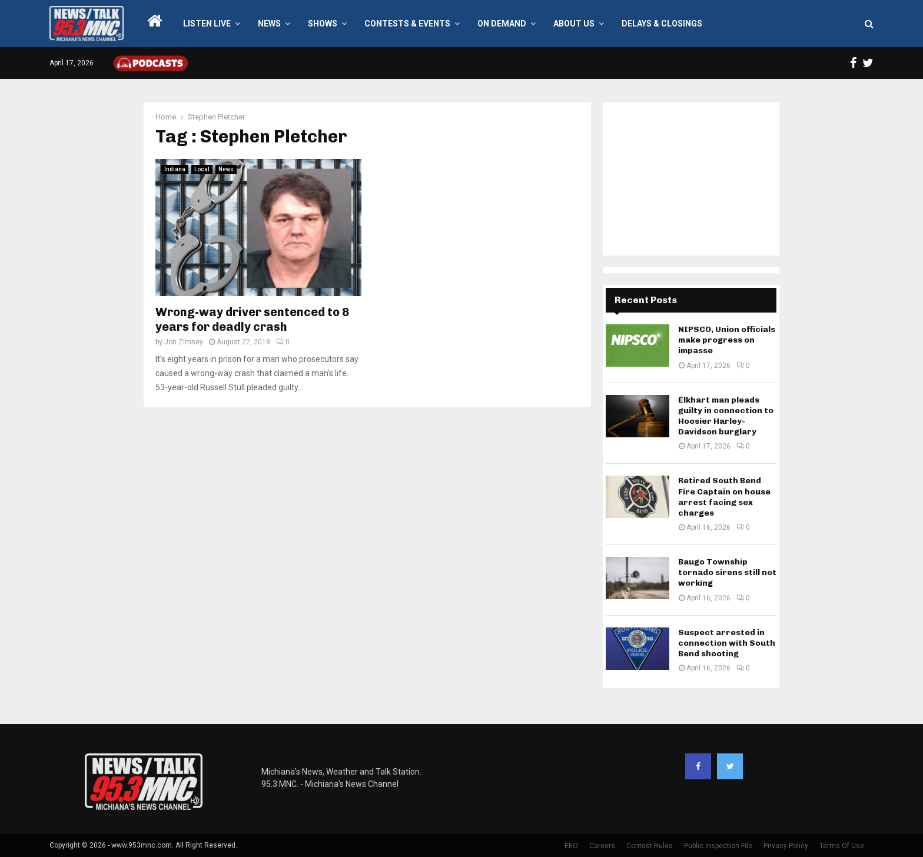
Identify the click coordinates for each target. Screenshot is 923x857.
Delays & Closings (662, 23)
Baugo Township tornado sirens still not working (727, 572)
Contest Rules (649, 846)
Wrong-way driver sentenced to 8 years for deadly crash (252, 319)
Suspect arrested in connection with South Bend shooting (726, 643)
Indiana (174, 169)
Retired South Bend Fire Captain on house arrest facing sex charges (724, 497)
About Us (574, 23)
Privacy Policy (785, 846)
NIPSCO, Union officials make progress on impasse (726, 340)
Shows (322, 23)
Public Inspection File (718, 846)
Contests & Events (407, 23)
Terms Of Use (841, 846)
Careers (602, 846)
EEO (571, 846)
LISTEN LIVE (207, 23)
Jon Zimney (183, 342)
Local (202, 169)
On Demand (501, 23)
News (269, 23)
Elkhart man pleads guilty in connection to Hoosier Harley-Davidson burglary (725, 416)
